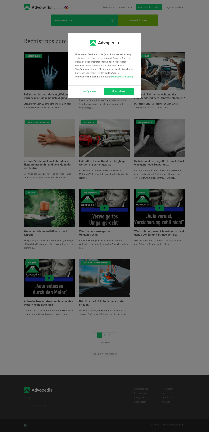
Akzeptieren (118, 91)
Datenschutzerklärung (122, 76)
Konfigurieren (90, 91)
